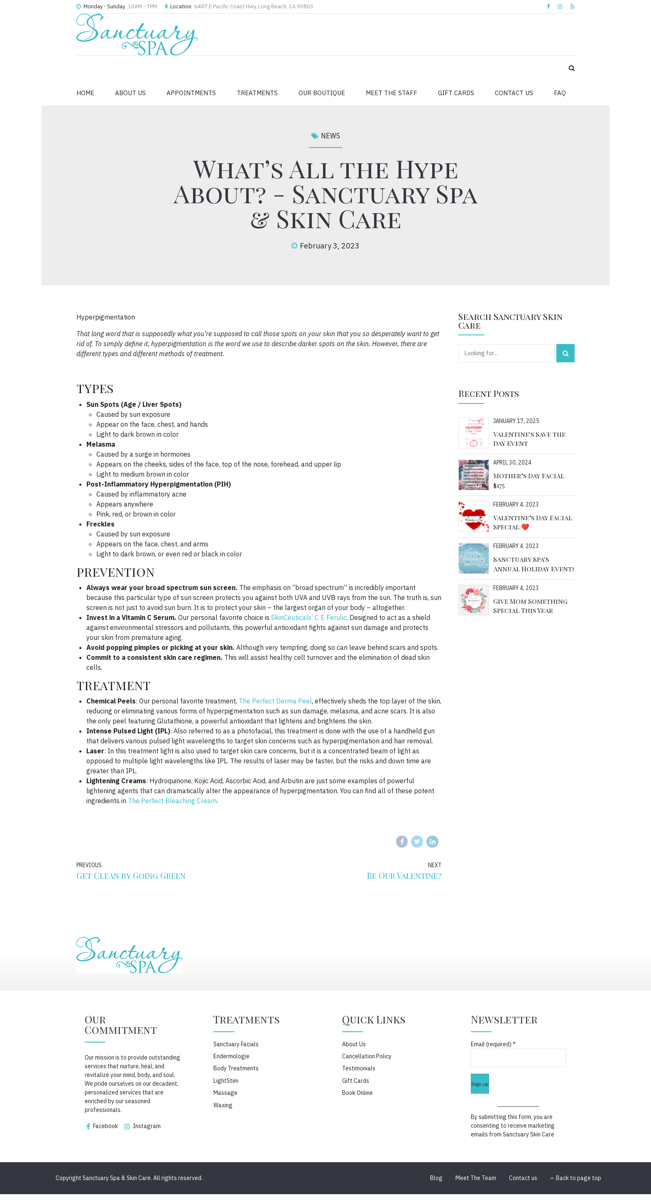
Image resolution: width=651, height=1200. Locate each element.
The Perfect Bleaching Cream (172, 801)
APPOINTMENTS (191, 93)
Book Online (357, 1093)
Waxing (222, 1105)
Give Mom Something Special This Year (530, 606)
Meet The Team (475, 1178)
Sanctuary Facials (236, 1044)
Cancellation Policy (367, 1056)
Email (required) (493, 1044)
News (330, 135)
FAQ (560, 93)
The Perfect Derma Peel (275, 701)
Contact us (523, 1178)
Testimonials (358, 1068)
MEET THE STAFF (391, 93)
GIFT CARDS (456, 93)
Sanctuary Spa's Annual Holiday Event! (533, 564)
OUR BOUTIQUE (322, 93)
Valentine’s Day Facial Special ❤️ (532, 522)
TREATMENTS (257, 93)
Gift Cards (355, 1080)
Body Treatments (236, 1068)
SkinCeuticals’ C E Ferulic (309, 617)
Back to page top (575, 1178)
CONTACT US (514, 93)
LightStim (225, 1080)
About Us (354, 1044)
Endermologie (231, 1056)
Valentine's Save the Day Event (529, 439)
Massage (225, 1093)
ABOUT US (130, 93)
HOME (85, 93)
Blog (436, 1178)
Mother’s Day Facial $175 (528, 480)
